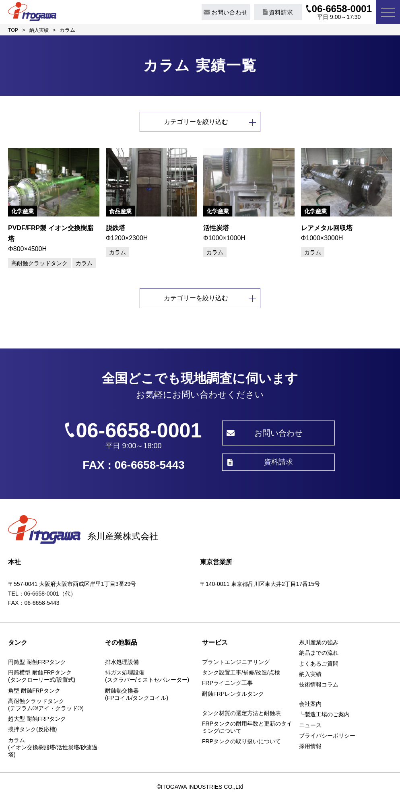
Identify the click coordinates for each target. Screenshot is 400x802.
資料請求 (278, 12)
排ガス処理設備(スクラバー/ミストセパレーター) (147, 677)
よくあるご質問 (318, 665)
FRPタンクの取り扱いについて (241, 743)
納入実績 (310, 675)
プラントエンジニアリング (236, 663)
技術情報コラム (318, 685)
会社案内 (310, 705)
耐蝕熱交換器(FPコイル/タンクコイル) (136, 695)
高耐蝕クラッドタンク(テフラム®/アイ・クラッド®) (46, 706)
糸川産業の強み (318, 643)
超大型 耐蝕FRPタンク (37, 720)
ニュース (310, 726)
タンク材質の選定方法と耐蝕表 (241, 714)
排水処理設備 (122, 663)
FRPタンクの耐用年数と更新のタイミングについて (247, 728)
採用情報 (310, 747)
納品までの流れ (318, 654)
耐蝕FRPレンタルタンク (233, 695)
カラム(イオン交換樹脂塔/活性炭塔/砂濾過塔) (52, 748)
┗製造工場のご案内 (324, 716)
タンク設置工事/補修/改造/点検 (241, 673)
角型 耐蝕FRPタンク (34, 692)
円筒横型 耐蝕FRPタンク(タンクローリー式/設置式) (41, 677)
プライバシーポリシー (327, 737)
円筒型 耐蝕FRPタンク (37, 663)
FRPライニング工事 (227, 684)
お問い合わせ (225, 12)
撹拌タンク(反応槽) (32, 731)
